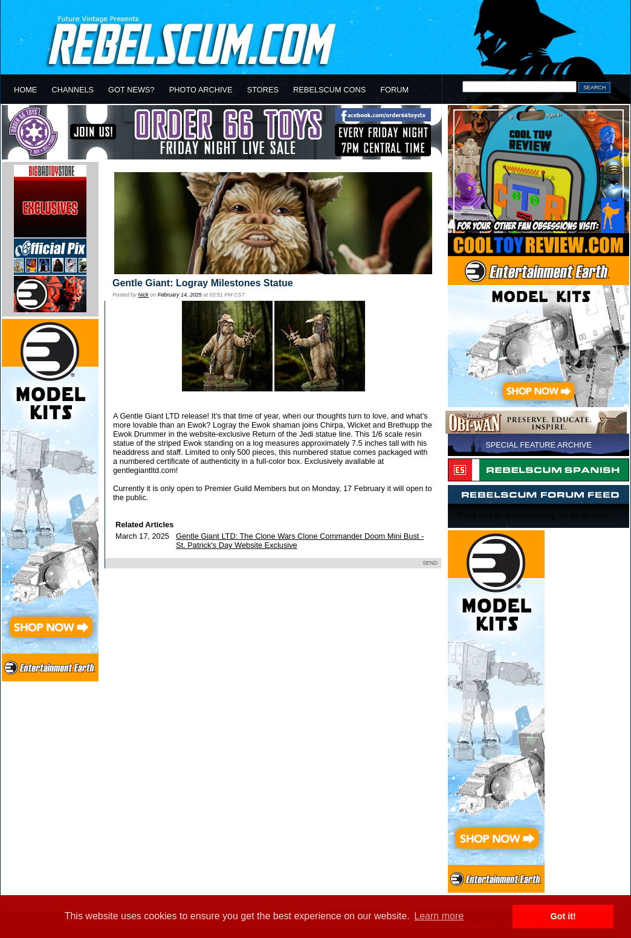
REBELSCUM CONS (329, 89)
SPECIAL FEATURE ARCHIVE (538, 444)
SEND (430, 563)
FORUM (394, 89)
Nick (143, 295)
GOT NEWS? (131, 89)
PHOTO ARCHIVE (201, 89)
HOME (25, 89)
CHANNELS (72, 89)
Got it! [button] (563, 916)
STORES (263, 89)
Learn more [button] (439, 916)
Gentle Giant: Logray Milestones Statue (202, 283)
